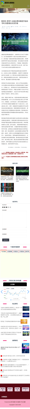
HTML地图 (22, 402)
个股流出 (22, 251)
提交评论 (6, 240)
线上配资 (17, 389)
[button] (2, 291)
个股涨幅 (3, 251)
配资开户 (10, 389)
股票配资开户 (26, 389)
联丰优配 (3, 389)
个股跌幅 (9, 251)
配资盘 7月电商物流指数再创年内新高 (11, 321)
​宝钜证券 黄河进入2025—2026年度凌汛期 (14, 355)
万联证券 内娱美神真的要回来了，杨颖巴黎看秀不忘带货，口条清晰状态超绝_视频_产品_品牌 (11, 315)
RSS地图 (17, 402)
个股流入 (15, 251)
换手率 (27, 251)
